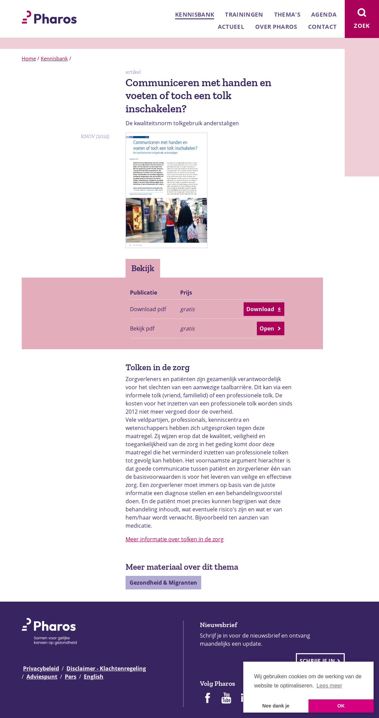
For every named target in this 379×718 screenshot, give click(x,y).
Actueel (231, 27)
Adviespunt (41, 676)
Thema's (287, 14)
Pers (70, 676)
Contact (322, 27)
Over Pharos (276, 27)
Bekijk (143, 268)
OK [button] (341, 705)
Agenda (324, 14)
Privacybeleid (41, 668)
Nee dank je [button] (275, 705)
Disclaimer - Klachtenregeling (106, 668)
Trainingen (244, 14)
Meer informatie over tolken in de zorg (175, 539)
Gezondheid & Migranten (163, 582)
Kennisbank (194, 14)
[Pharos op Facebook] (207, 698)
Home (29, 58)
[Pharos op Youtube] (226, 698)
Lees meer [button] (329, 685)
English (93, 676)
